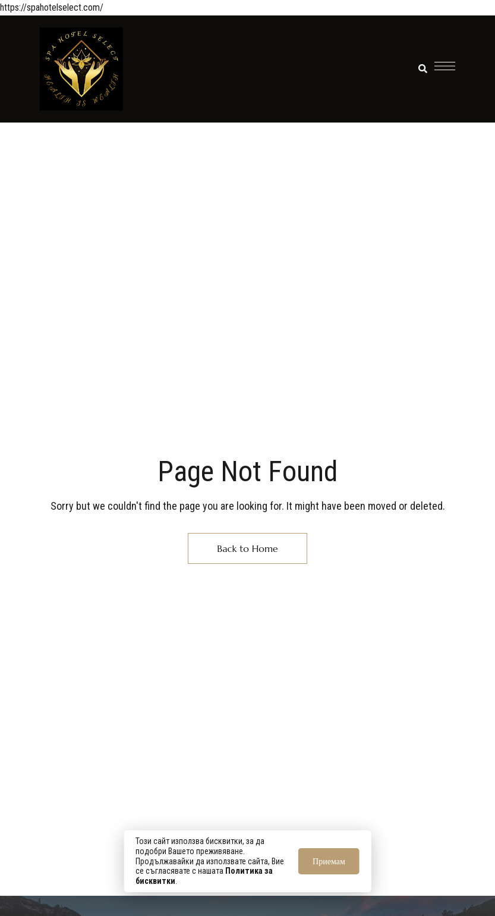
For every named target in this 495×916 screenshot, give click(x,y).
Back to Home (247, 548)
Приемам (329, 861)
